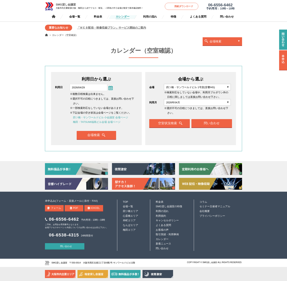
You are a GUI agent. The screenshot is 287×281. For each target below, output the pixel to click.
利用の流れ (150, 16)
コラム (203, 201)
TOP (125, 201)
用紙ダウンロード (183, 6)
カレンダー (123, 16)
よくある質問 (198, 16)
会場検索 (215, 41)
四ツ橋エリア (130, 211)
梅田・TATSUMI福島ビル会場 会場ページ (96, 121)
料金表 (98, 16)
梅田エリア (129, 229)
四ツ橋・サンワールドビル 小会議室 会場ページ (100, 117)
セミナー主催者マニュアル (214, 206)
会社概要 (204, 211)
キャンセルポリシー (167, 220)
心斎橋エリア (130, 215)
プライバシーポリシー (212, 215)
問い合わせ (227, 16)
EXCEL (94, 207)
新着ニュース (163, 243)
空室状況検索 (170, 123)
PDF (74, 207)
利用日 (59, 87)
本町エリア (129, 220)
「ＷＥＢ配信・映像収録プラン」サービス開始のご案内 (111, 27)
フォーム (54, 207)
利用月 (153, 102)
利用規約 (161, 215)
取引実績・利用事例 (167, 234)
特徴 (173, 16)
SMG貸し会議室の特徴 (169, 206)
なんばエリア (130, 225)
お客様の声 (162, 229)
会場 (151, 87)
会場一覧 (74, 16)
